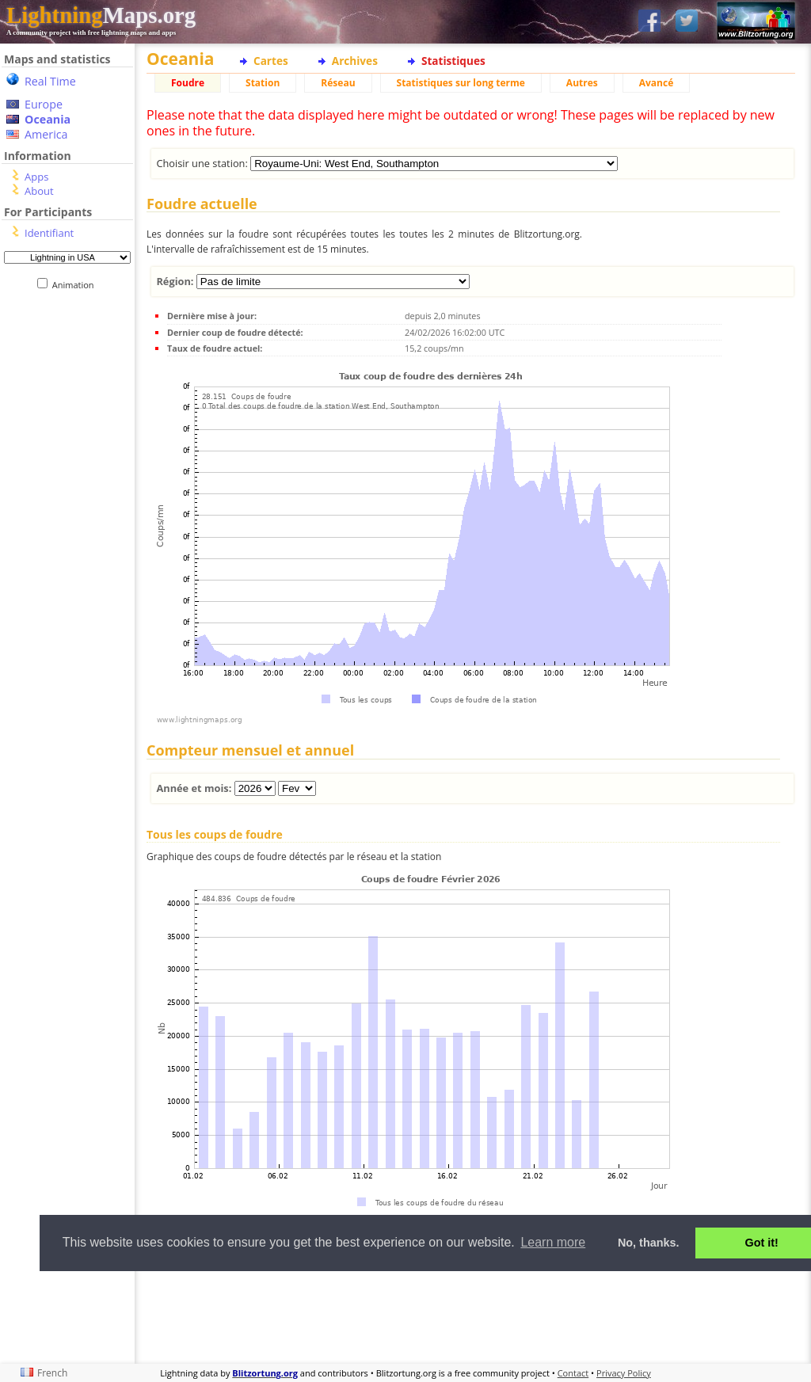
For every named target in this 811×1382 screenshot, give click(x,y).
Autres (582, 82)
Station (263, 82)
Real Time (50, 81)
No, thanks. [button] (649, 1242)
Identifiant (49, 233)
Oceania (47, 119)
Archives (355, 60)
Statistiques (453, 60)
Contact (573, 1373)
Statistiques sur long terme (461, 82)
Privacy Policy (623, 1373)
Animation (76, 285)
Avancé (656, 82)
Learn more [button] (552, 1242)
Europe (44, 104)
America (46, 134)
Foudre (187, 82)
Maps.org (101, 15)
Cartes (270, 60)
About (39, 191)
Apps (36, 176)
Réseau (338, 82)
